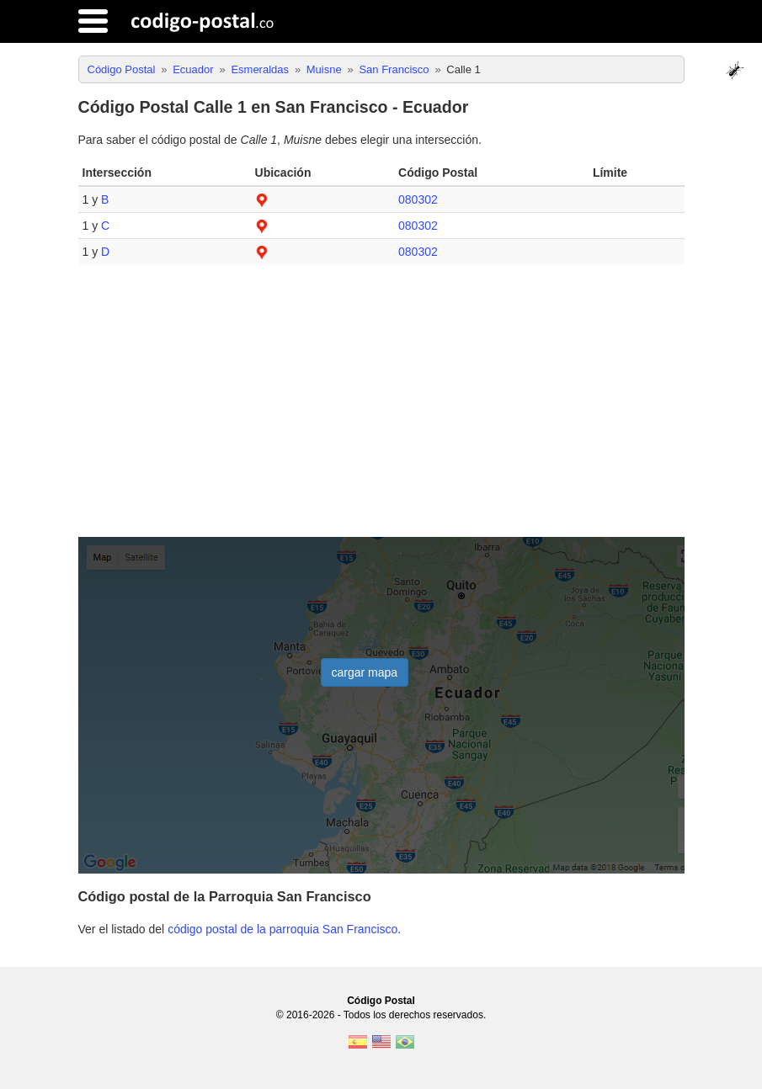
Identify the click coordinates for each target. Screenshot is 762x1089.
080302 (418, 199)
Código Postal (381, 1001)
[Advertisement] (381, 407)
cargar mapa (365, 672)
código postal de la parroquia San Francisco (282, 929)
